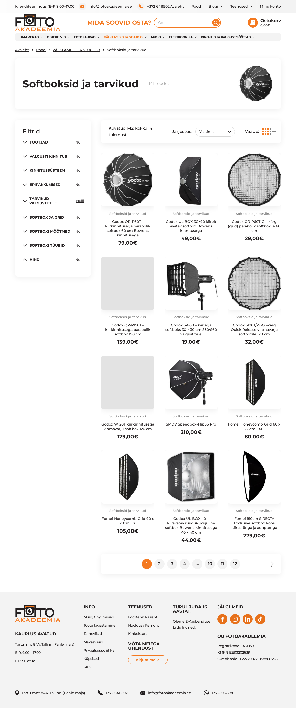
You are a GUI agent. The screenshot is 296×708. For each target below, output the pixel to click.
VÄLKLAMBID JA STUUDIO (123, 37)
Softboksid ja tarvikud (127, 213)
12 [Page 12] (235, 563)
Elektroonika (181, 37)
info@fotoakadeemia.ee (105, 6)
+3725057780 (219, 692)
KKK (87, 667)
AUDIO (156, 37)
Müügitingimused (99, 617)
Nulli (79, 142)
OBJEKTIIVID (56, 37)
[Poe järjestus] (215, 132)
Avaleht (177, 6)
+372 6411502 (153, 6)
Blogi (213, 6)
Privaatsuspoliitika (99, 650)
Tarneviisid (93, 633)
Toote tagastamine (100, 625)
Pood (196, 6)
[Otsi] (216, 22)
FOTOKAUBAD (84, 37)
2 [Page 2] (159, 563)
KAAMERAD (30, 37)
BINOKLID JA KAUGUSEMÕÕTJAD (226, 37)
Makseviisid (93, 642)
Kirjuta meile (148, 660)
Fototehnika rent (142, 617)
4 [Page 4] (184, 563)
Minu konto (270, 6)
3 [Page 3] (172, 563)
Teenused (239, 6)
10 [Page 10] (210, 563)
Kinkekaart (137, 633)
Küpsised (91, 658)
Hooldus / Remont (143, 625)
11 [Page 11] (222, 563)
